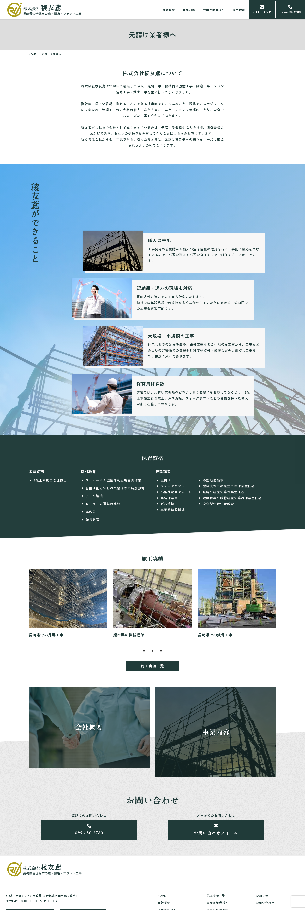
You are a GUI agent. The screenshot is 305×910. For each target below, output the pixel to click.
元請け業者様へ (217, 903)
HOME (162, 895)
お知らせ (262, 895)
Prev (33, 606)
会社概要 (164, 903)
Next (272, 606)
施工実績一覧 (216, 895)
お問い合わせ (265, 903)
